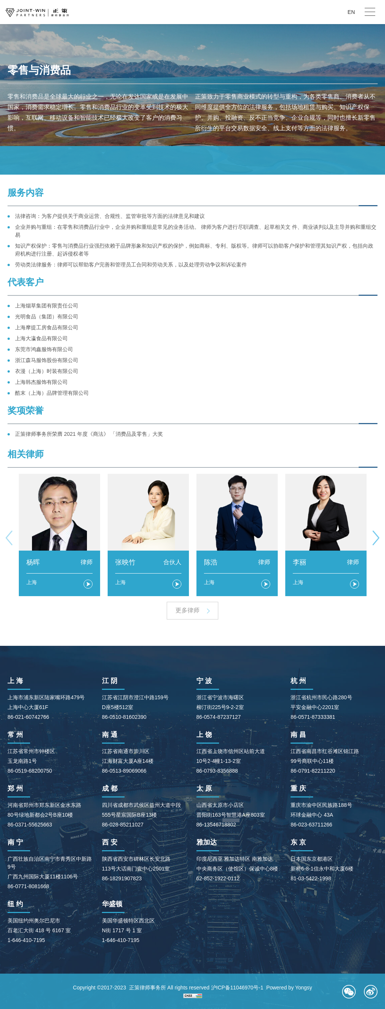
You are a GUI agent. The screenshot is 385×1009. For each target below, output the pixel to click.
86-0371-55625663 (30, 825)
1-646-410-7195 (26, 940)
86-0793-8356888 (217, 771)
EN (351, 12)
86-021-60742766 (28, 717)
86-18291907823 (122, 878)
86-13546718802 (216, 825)
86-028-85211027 (123, 825)
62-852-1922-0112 (218, 878)
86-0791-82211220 (313, 771)
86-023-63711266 (311, 825)
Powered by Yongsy (289, 988)
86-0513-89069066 (124, 771)
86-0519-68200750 (30, 771)
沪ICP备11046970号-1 (236, 988)
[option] (59, 535)
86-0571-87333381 (313, 717)
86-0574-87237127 (218, 717)
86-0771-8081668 (28, 886)
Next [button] (376, 537)
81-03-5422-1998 (311, 878)
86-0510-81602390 (124, 717)
